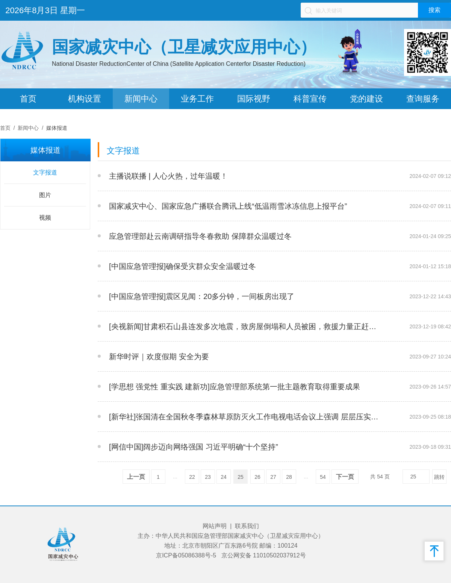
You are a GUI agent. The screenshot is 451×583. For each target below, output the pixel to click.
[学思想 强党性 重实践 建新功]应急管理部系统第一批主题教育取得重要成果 (234, 387)
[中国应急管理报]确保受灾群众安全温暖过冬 (182, 266)
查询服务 (422, 98)
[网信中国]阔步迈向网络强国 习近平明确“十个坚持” (193, 447)
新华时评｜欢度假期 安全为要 (159, 356)
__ (386, 176)
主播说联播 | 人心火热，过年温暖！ (168, 176)
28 (289, 477)
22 (192, 477)
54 (323, 477)
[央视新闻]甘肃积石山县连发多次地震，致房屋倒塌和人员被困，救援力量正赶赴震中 (246, 326)
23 (208, 477)
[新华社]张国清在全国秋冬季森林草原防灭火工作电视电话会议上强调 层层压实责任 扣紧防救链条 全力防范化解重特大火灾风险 (246, 417)
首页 (28, 98)
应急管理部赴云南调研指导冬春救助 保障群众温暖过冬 (200, 236)
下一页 (345, 477)
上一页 (136, 477)
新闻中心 (140, 98)
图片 (45, 195)
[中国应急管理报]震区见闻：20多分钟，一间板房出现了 (201, 296)
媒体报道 (56, 128)
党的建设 (366, 98)
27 (273, 477)
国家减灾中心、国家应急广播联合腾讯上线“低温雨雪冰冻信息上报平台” (228, 206)
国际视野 (253, 98)
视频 (45, 217)
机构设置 (84, 98)
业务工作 (197, 98)
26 (257, 477)
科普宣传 (310, 98)
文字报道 (45, 172)
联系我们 (247, 526)
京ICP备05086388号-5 (186, 555)
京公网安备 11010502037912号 (263, 555)
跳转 (439, 477)
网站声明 (215, 526)
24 (224, 477)
